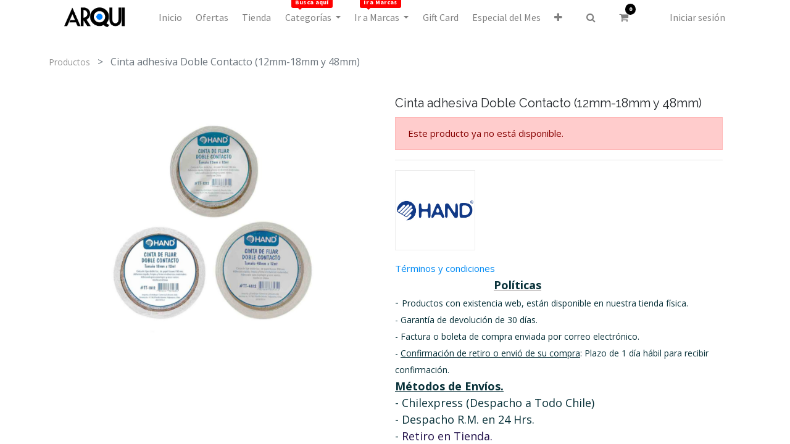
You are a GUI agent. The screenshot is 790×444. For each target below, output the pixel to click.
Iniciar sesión (697, 17)
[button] (558, 17)
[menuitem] (169, 17)
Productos (69, 62)
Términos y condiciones (445, 268)
